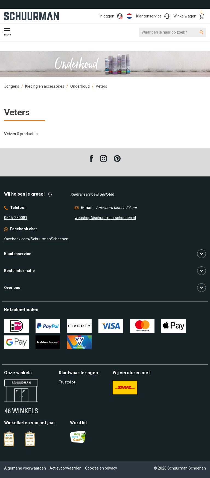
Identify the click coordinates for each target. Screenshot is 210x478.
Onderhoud (80, 86)
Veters (101, 86)
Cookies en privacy (101, 468)
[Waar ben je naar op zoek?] (172, 32)
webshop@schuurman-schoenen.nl (105, 218)
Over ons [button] (12, 287)
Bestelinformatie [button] (19, 270)
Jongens (11, 86)
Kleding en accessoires (44, 86)
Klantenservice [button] (17, 254)
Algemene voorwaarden (25, 468)
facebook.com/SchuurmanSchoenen (36, 239)
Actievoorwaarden (65, 468)
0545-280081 (15, 218)
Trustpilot (67, 382)
